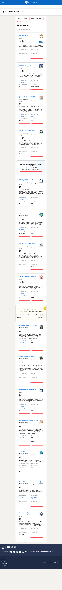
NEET (32, 116)
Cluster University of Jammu (27, 513)
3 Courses (21, 82)
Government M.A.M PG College (27, 276)
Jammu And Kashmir (37, 18)
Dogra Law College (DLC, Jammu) (28, 325)
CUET (32, 375)
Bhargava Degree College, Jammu (28, 420)
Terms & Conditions (6, 565)
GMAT (35, 497)
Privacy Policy (4, 563)
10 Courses (22, 229)
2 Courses (21, 262)
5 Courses (21, 51)
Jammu (26, 18)
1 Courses (21, 149)
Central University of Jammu (27, 356)
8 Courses (21, 530)
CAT (32, 82)
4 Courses (21, 116)
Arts (19, 18)
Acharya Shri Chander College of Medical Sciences (28, 97)
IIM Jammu (22, 481)
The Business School (25, 65)
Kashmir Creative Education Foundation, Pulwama (27, 180)
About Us (3, 559)
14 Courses (22, 375)
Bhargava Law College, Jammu (27, 389)
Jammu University (24, 35)
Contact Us (3, 561)
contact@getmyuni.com (46, 551)
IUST (20, 213)
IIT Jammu (22, 451)
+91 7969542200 (32, 551)
